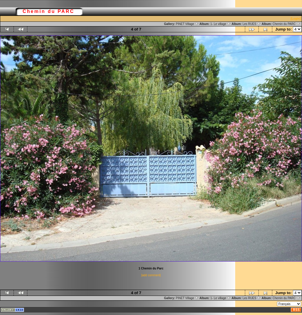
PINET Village (187, 24)
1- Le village (220, 24)
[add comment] (151, 275)
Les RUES (252, 24)
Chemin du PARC (286, 24)
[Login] (296, 18)
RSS (296, 309)
